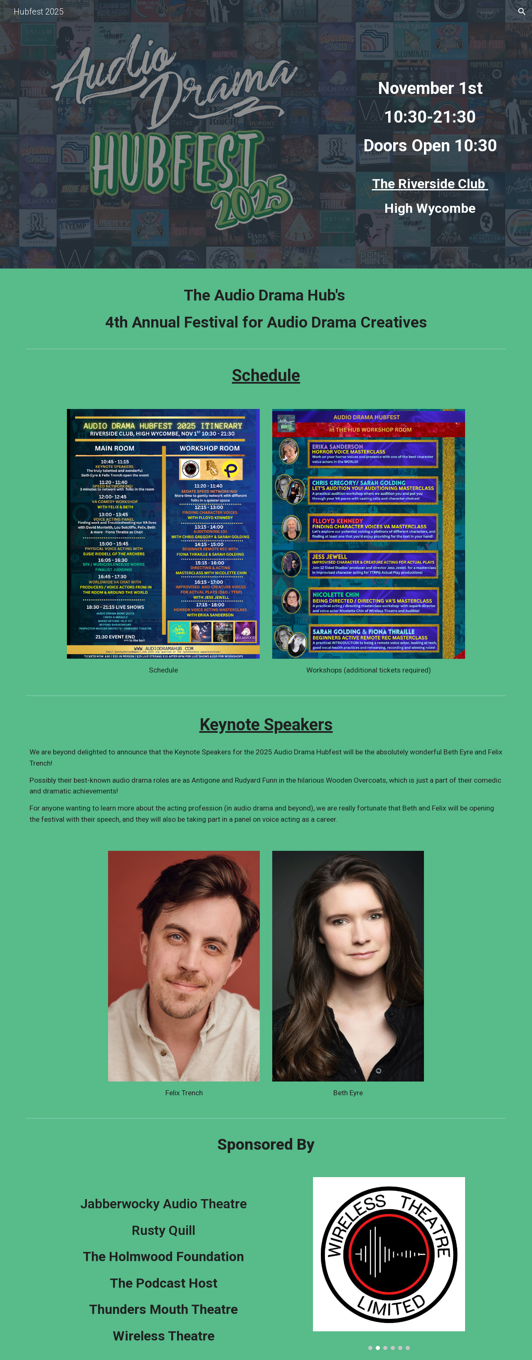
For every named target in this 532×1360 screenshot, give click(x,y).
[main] (430, 110)
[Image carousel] (389, 1263)
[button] (522, 12)
